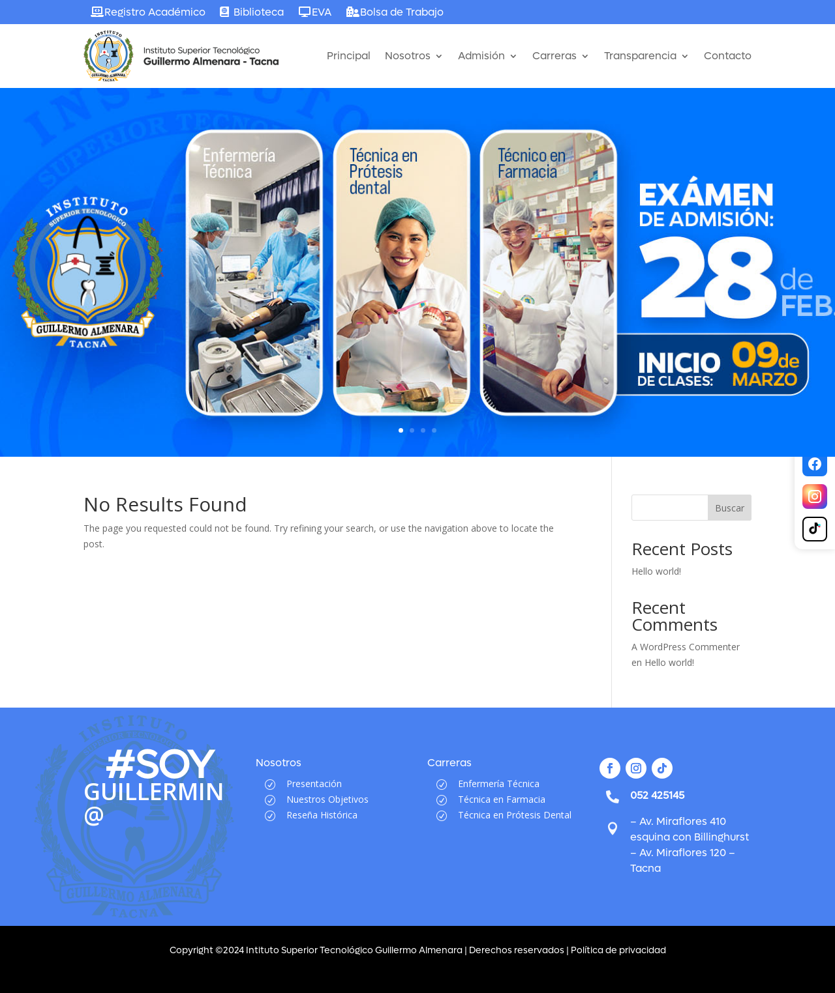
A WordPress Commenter (685, 646)
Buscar (729, 508)
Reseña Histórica (321, 815)
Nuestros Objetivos (327, 799)
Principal (349, 56)
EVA (321, 12)
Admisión (481, 56)
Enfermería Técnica (498, 783)
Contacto (728, 56)
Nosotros (408, 56)
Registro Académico (154, 12)
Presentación (314, 783)
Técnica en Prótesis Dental (514, 815)
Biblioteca (259, 12)
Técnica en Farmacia (501, 799)
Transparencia (640, 56)
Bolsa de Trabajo (402, 12)
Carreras (554, 56)
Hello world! (656, 571)
